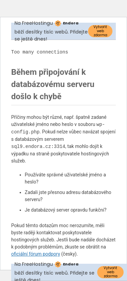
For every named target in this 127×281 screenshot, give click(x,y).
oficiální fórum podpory (35, 254)
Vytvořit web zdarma (100, 31)
